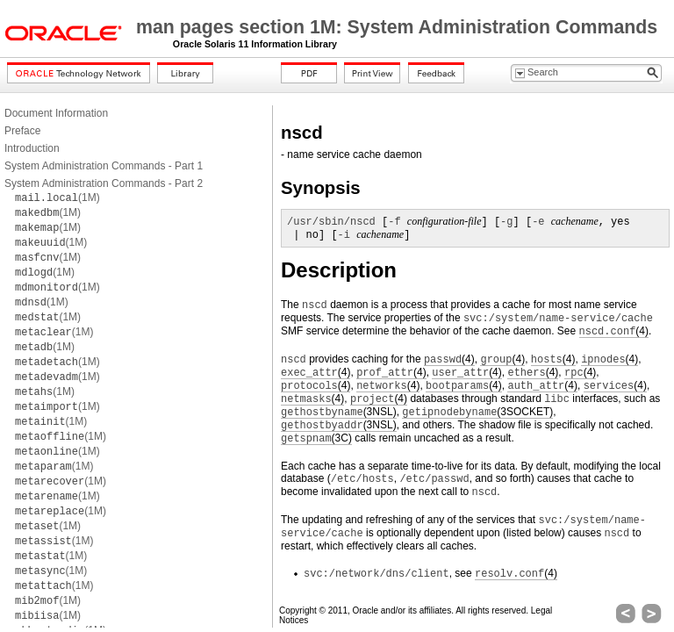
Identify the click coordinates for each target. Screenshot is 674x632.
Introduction (32, 148)
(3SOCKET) (477, 412)
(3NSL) (339, 412)
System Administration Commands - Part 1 (103, 166)
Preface (22, 131)
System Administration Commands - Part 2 (103, 183)
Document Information (56, 113)
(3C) (316, 438)
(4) (614, 331)
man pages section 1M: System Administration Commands (396, 27)
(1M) (57, 197)
